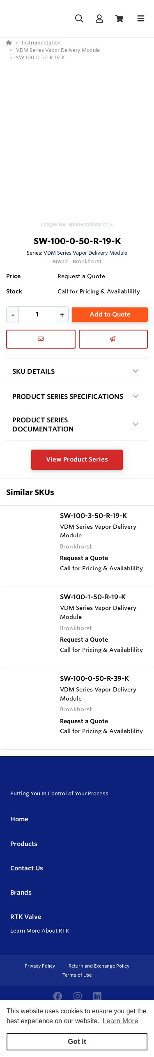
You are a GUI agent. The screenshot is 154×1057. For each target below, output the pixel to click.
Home (19, 819)
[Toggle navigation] (141, 18)
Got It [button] (77, 1041)
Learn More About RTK (39, 930)
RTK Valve (25, 917)
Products (23, 844)
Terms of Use (77, 975)
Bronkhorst (87, 261)
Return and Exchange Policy (99, 966)
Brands (21, 892)
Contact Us (26, 868)
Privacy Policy (40, 966)
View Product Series (77, 459)
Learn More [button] (120, 1021)
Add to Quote (110, 314)
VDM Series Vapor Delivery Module (85, 252)
